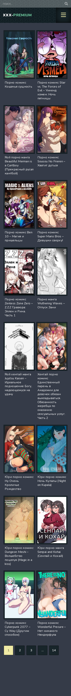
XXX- (17, 15)
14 (54, 650)
